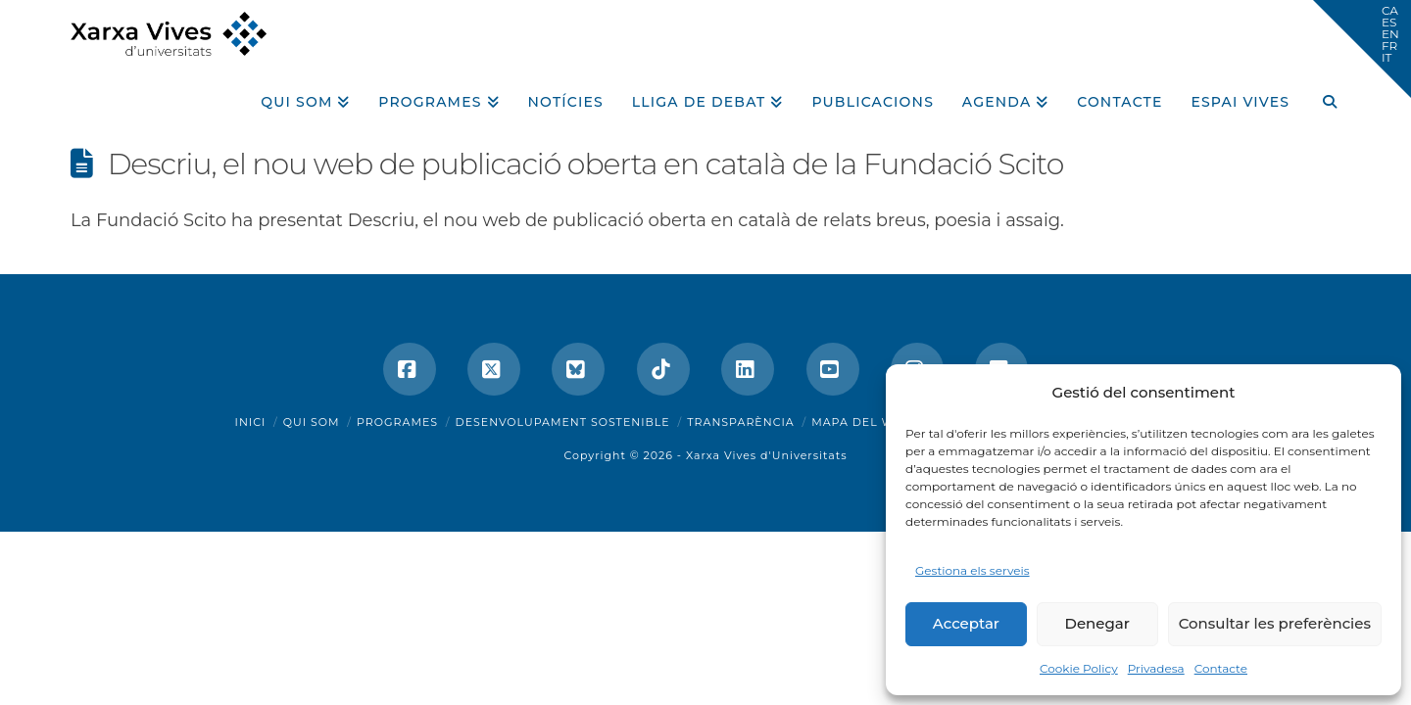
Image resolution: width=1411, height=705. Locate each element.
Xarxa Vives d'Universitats (767, 455)
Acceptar (966, 623)
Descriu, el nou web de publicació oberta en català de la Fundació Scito (586, 164)
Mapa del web (861, 422)
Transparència (740, 422)
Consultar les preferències (1275, 623)
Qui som (311, 422)
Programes (397, 422)
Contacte (1220, 668)
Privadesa (1156, 668)
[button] (1362, 49)
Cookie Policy (1079, 668)
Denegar (1097, 623)
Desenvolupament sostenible (563, 422)
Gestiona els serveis (972, 570)
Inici (251, 422)
